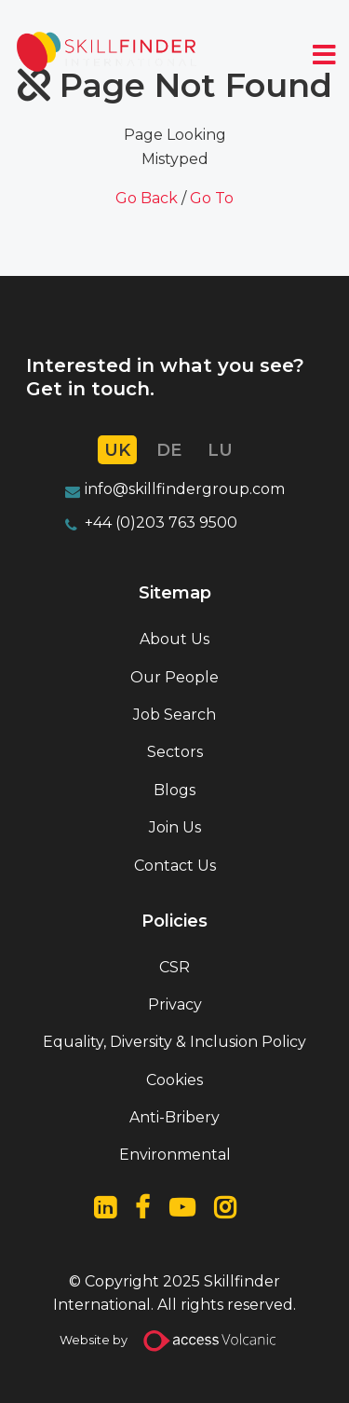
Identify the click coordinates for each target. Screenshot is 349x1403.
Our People (174, 677)
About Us (174, 639)
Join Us (175, 827)
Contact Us (175, 865)
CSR (174, 967)
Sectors (175, 752)
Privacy (175, 1004)
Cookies (174, 1080)
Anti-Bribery (174, 1117)
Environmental (175, 1154)
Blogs (174, 790)
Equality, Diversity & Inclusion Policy (174, 1042)
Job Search (174, 714)
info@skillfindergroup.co (177, 489)
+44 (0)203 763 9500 (161, 522)
